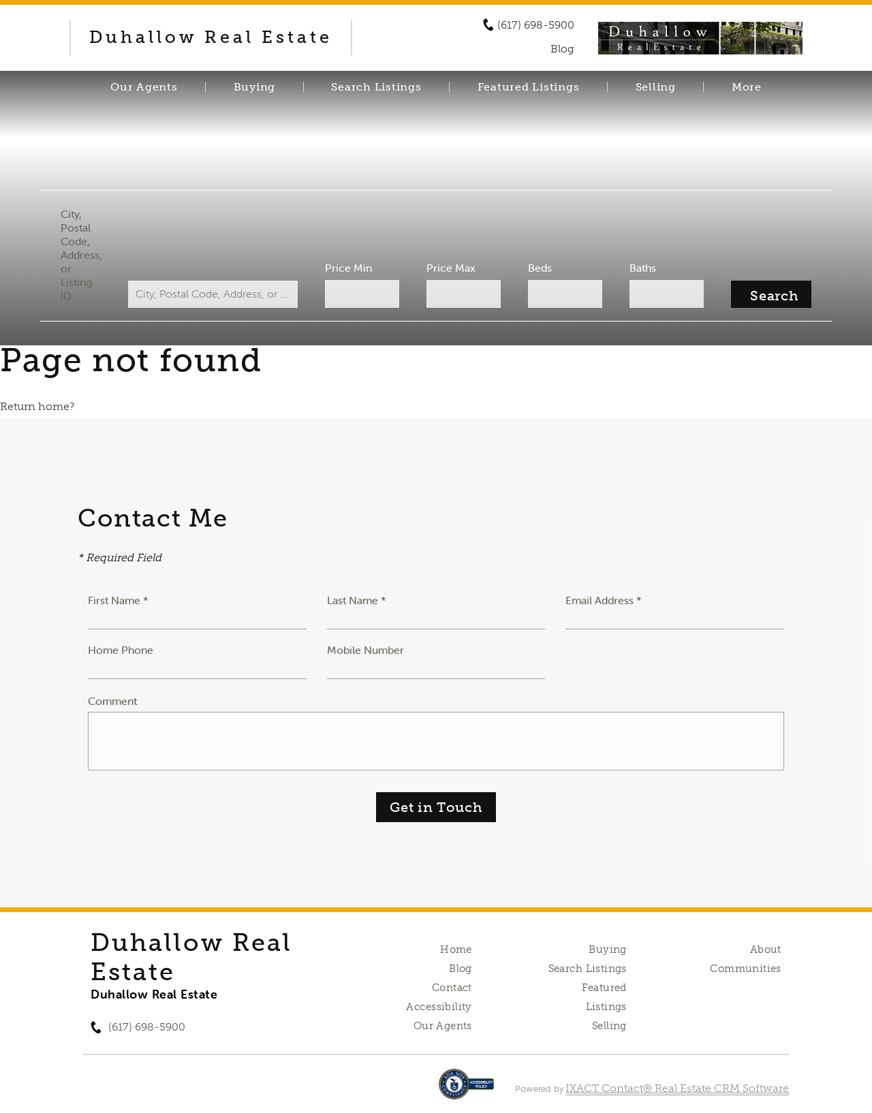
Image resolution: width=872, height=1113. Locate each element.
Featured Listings (529, 87)
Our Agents (144, 87)
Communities (745, 968)
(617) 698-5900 (535, 25)
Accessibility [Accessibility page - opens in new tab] (438, 1007)
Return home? (37, 406)
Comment (112, 701)
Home (456, 949)
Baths (640, 268)
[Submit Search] (768, 294)
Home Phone (120, 650)
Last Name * (356, 600)
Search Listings (376, 87)
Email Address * (603, 600)
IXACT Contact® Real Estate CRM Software (677, 1088)
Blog (460, 968)
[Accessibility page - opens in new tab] (466, 1090)
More (747, 87)
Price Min (349, 268)
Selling (656, 87)
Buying (255, 87)
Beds (538, 268)
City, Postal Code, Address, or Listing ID (84, 254)
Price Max (451, 268)
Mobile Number (365, 650)
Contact (452, 988)
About (765, 949)
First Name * (118, 600)
